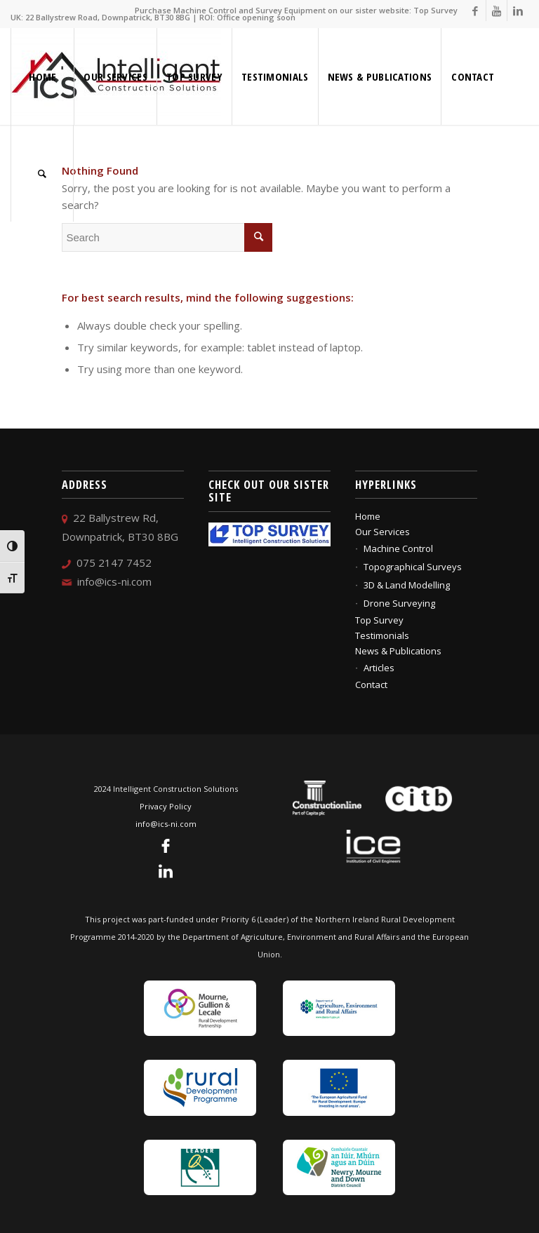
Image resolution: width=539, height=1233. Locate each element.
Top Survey (379, 620)
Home (367, 516)
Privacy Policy (166, 806)
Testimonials (382, 635)
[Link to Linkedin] (517, 10)
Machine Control (398, 548)
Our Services (382, 531)
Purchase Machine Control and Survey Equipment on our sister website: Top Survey (296, 10)
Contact (371, 684)
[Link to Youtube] (496, 10)
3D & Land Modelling (407, 585)
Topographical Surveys (413, 566)
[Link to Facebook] (475, 10)
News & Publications (398, 651)
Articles (379, 667)
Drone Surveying (399, 603)
